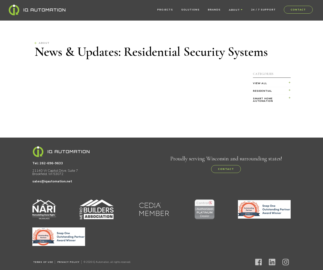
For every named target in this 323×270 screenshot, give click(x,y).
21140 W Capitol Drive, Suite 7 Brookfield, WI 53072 (55, 172)
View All (260, 83)
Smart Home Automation (263, 100)
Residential (262, 91)
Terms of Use (43, 262)
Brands (214, 9)
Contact (298, 9)
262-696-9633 (51, 163)
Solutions (190, 9)
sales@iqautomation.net (52, 181)
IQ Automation (37, 10)
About (234, 10)
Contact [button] (226, 169)
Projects (165, 9)
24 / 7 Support (263, 9)
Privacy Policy (68, 262)
